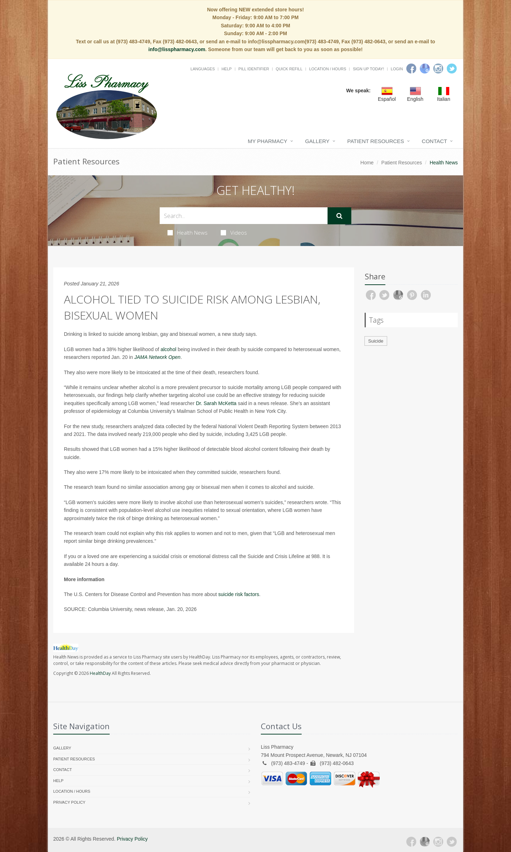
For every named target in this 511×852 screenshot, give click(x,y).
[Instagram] (438, 68)
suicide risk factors (238, 594)
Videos (234, 232)
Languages (203, 69)
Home (367, 162)
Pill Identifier (253, 69)
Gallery (317, 141)
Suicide (376, 341)
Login (397, 69)
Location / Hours (327, 69)
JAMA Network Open (157, 357)
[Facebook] (411, 68)
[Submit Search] (339, 215)
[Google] (425, 68)
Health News (187, 232)
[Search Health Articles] (244, 215)
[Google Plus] (425, 842)
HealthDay (100, 673)
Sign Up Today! (368, 69)
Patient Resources (375, 141)
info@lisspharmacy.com (176, 49)
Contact (434, 141)
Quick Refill (289, 69)
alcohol (168, 349)
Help (226, 69)
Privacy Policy (69, 802)
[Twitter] (452, 68)
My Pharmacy (267, 141)
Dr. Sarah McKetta (216, 403)
